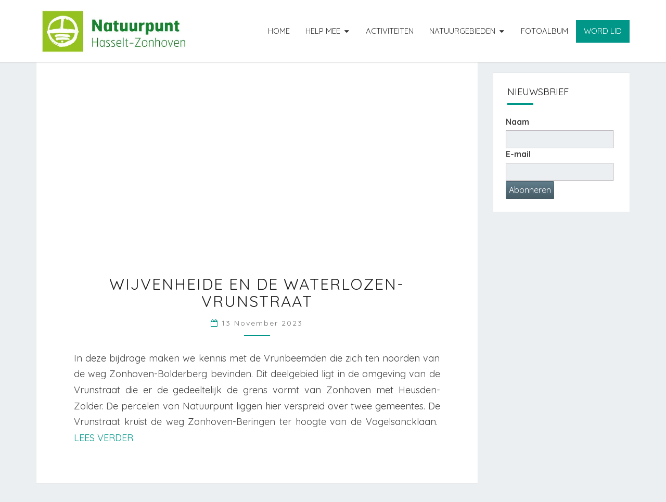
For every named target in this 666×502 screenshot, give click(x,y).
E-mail (518, 154)
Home (279, 31)
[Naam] (559, 139)
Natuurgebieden (462, 31)
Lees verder (103, 438)
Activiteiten (390, 31)
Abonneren (530, 190)
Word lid (603, 31)
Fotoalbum (544, 31)
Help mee (322, 31)
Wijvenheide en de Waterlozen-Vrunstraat (256, 292)
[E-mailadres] (559, 172)
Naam (517, 122)
